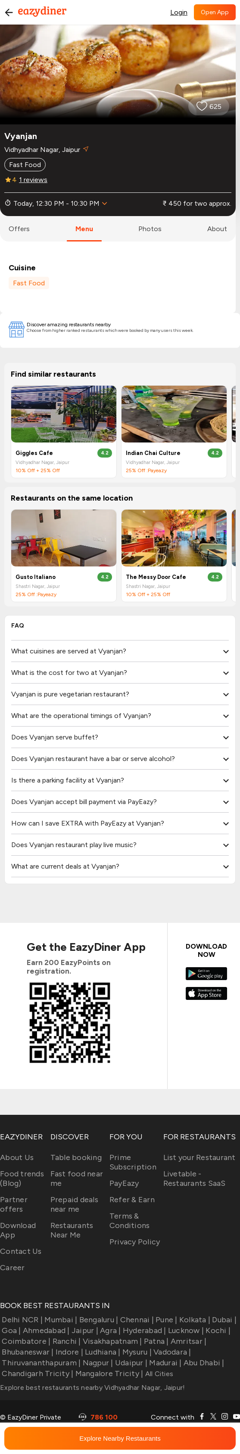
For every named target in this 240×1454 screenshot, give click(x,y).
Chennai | (136, 1319)
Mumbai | (60, 1319)
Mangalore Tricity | (108, 1373)
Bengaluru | (97, 1319)
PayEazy (124, 1183)
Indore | (68, 1352)
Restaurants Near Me (72, 1230)
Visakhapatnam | (111, 1341)
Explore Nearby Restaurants (119, 1438)
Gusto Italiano (36, 577)
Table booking (76, 1157)
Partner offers (14, 1204)
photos (150, 229)
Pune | (166, 1319)
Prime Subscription (132, 1162)
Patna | (155, 1341)
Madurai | (164, 1362)
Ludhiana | (102, 1352)
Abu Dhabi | (203, 1362)
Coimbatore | (25, 1341)
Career (12, 1267)
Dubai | (223, 1319)
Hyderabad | (143, 1330)
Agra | (109, 1330)
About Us (17, 1157)
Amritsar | (188, 1341)
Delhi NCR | (21, 1319)
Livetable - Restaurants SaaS (194, 1178)
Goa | (10, 1330)
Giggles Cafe (34, 453)
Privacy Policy (134, 1242)
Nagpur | (97, 1362)
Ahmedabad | (45, 1330)
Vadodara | (171, 1352)
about (217, 229)
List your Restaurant (199, 1157)
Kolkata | (194, 1319)
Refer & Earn (132, 1199)
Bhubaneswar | (27, 1352)
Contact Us (21, 1251)
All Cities (158, 1374)
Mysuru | (136, 1352)
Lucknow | (185, 1330)
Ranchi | (65, 1341)
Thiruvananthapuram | (40, 1362)
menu (84, 229)
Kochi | (217, 1330)
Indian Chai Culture (153, 453)
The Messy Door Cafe (156, 577)
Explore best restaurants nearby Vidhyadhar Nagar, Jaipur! (92, 1387)
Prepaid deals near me (74, 1204)
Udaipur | (130, 1362)
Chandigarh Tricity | (36, 1373)
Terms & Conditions (129, 1220)
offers (19, 229)
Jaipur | (84, 1330)
